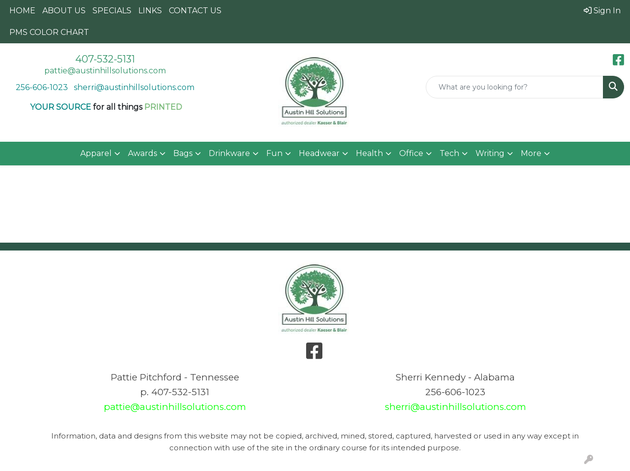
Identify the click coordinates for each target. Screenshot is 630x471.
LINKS (150, 10)
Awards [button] (142, 153)
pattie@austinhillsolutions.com (105, 70)
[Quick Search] (514, 87)
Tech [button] (449, 153)
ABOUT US (64, 10)
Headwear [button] (319, 153)
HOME (22, 10)
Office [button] (411, 153)
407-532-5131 (105, 59)
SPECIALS (112, 10)
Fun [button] (274, 153)
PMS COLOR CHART (49, 32)
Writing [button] (489, 153)
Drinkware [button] (229, 153)
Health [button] (369, 153)
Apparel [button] (96, 153)
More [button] (531, 153)
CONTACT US (195, 10)
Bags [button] (182, 153)
